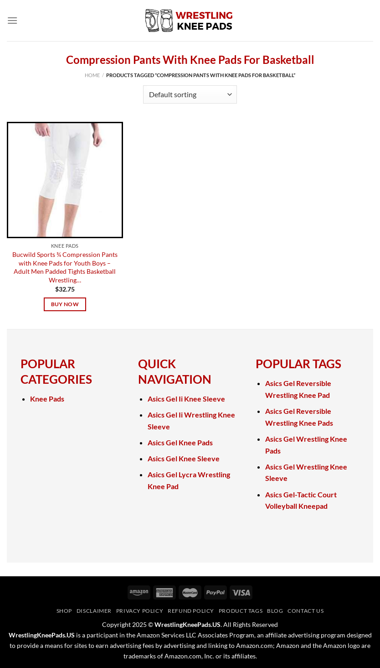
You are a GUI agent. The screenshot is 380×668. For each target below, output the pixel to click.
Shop (64, 610)
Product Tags (240, 610)
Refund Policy (191, 610)
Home (92, 75)
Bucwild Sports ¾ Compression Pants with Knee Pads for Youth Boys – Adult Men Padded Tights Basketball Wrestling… (65, 267)
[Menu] (12, 20)
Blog (275, 610)
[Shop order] (189, 94)
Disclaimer (94, 610)
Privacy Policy (140, 610)
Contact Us (306, 610)
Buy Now (65, 304)
